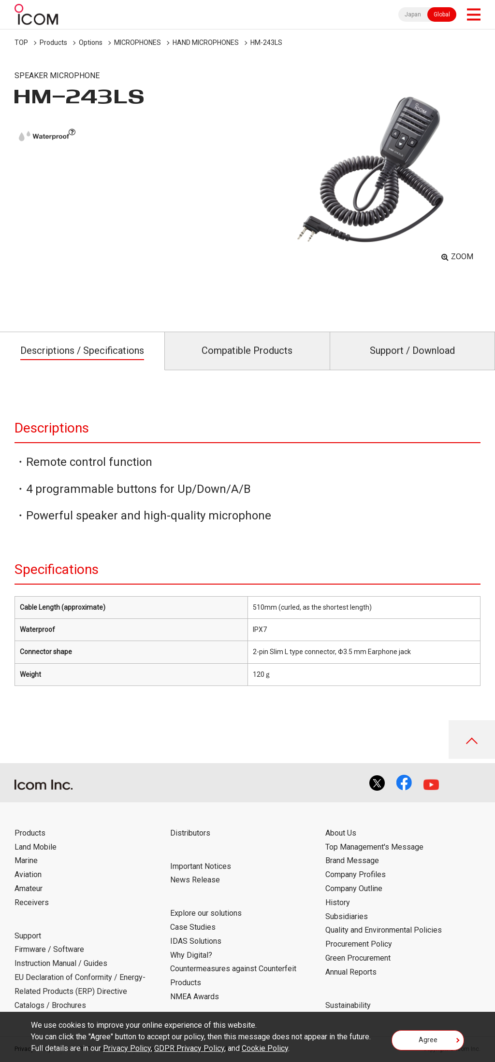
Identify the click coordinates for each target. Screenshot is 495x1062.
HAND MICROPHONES (206, 42)
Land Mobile (36, 847)
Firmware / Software (49, 949)
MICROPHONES (137, 42)
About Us (340, 833)
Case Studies (193, 927)
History (337, 902)
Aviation (28, 874)
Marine (26, 860)
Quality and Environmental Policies (383, 930)
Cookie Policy (265, 1048)
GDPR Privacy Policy (189, 1048)
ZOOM (462, 256)
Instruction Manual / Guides (61, 963)
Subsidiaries (346, 916)
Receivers (32, 902)
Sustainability (348, 1005)
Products (53, 42)
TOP (21, 42)
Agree (428, 1040)
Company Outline (353, 888)
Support (28, 935)
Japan (413, 14)
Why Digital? (191, 955)
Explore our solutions (206, 913)
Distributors (190, 833)
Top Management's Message (374, 847)
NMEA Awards (194, 996)
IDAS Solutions (195, 941)
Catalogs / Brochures (50, 1005)
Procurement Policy (358, 944)
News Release (195, 879)
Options (90, 42)
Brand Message (352, 860)
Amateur (29, 888)
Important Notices (200, 866)
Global (442, 14)
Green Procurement (358, 958)
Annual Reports (351, 972)
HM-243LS (266, 42)
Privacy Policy (127, 1048)
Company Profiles (355, 874)
